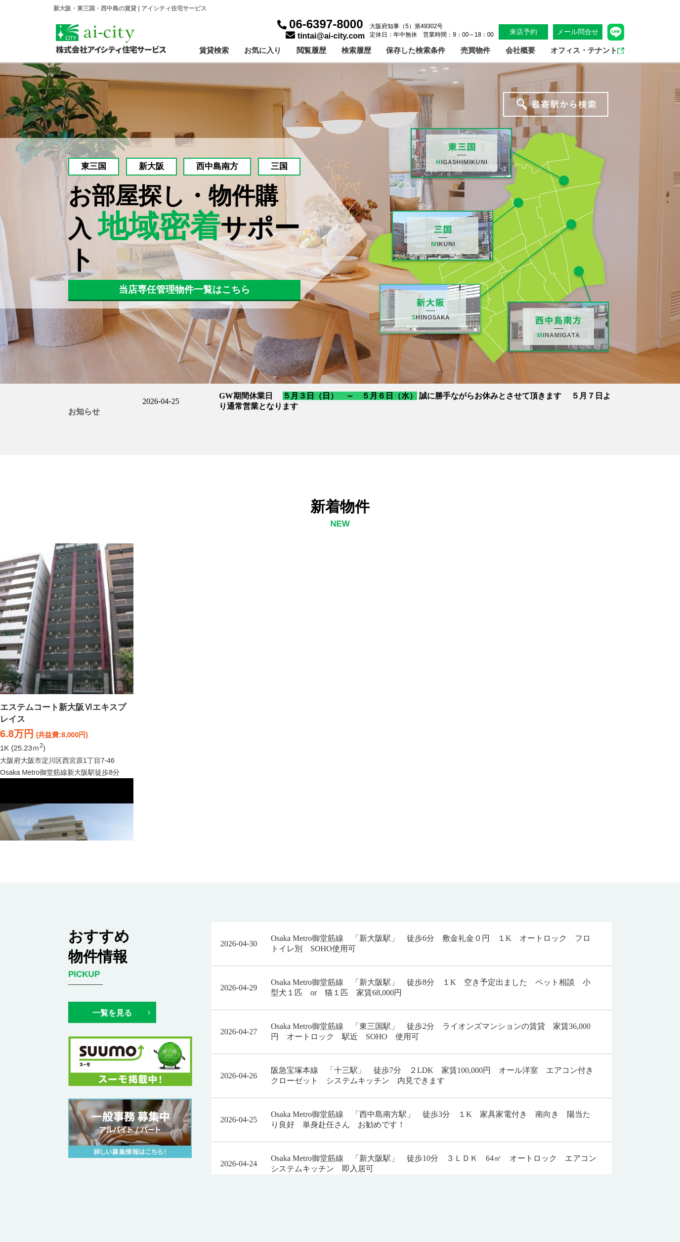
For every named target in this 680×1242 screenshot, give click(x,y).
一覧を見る (112, 1013)
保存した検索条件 (415, 50)
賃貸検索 (214, 50)
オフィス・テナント (587, 50)
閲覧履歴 (311, 50)
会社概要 (520, 50)
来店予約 (523, 32)
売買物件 (475, 50)
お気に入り (262, 50)
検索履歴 (356, 50)
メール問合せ (577, 32)
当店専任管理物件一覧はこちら (184, 289)
